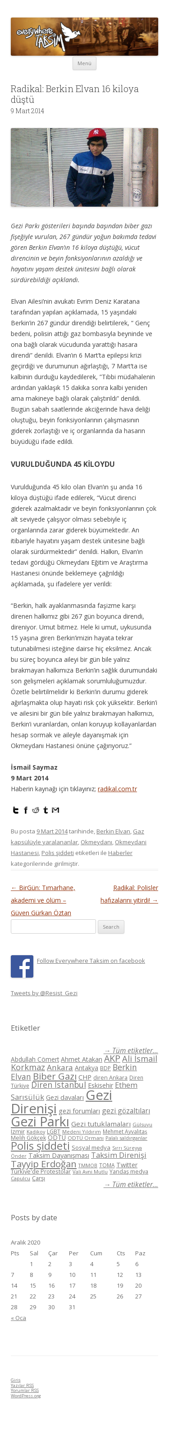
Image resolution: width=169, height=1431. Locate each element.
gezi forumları (79, 1111)
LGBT (53, 1131)
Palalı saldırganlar (126, 1137)
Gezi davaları (65, 1097)
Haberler (120, 853)
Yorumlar (25, 1390)
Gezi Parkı (40, 1121)
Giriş (16, 1380)
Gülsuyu (142, 1124)
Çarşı (38, 1178)
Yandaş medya (129, 1171)
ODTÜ (57, 1137)
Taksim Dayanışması (58, 1155)
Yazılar (22, 1385)
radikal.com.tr (117, 788)
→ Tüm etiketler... (131, 1050)
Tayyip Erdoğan (44, 1163)
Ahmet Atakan (81, 1059)
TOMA (106, 1165)
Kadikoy (36, 1131)
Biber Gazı (55, 1076)
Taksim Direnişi (118, 1155)
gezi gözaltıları (126, 1111)
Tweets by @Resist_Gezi (44, 993)
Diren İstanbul (58, 1084)
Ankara (60, 1067)
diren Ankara (110, 1077)
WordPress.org (26, 1396)
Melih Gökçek (28, 1138)
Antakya (86, 1067)
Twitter (126, 1165)
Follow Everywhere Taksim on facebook (91, 961)
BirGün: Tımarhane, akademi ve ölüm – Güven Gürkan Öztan (43, 900)
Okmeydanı (96, 842)
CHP (84, 1076)
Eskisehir (100, 1085)
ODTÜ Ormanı (86, 1137)
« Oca (18, 1318)
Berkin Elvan (113, 831)
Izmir (18, 1131)
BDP (105, 1068)
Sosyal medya (91, 1147)
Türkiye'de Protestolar (41, 1171)
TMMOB (87, 1165)
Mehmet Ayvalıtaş (125, 1131)
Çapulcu (20, 1178)
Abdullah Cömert (35, 1059)
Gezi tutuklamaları (101, 1123)
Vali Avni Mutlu (90, 1171)
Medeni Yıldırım (81, 1131)
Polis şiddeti (57, 853)
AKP (112, 1058)
